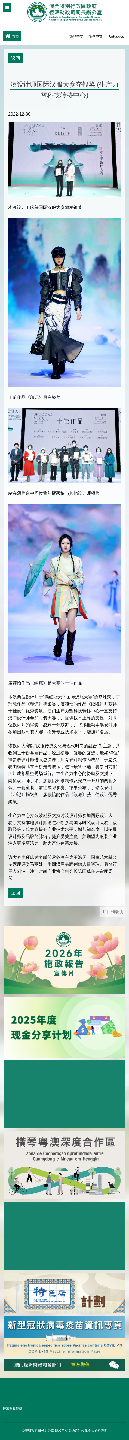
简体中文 (95, 36)
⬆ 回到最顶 (112, 912)
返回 (15, 58)
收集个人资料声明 (94, 1431)
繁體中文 (76, 36)
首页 (12, 36)
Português (116, 36)
